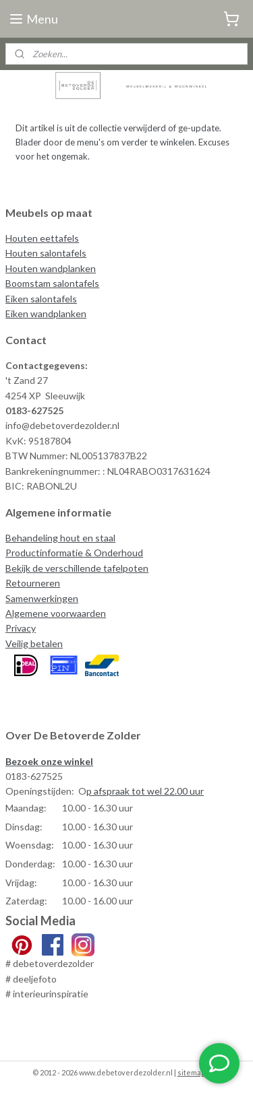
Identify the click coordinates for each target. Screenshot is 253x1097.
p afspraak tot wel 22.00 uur (145, 791)
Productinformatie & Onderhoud (74, 552)
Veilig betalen (34, 643)
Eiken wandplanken (45, 313)
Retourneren (32, 583)
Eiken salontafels (41, 298)
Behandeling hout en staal (60, 537)
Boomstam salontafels (52, 283)
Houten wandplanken (50, 268)
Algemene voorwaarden (55, 613)
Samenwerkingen (41, 598)
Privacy (20, 628)
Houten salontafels (45, 253)
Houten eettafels (42, 238)
